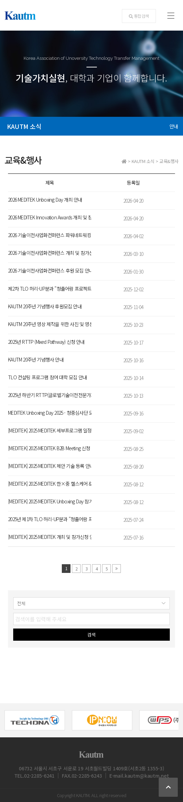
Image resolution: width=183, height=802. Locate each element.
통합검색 (139, 16)
